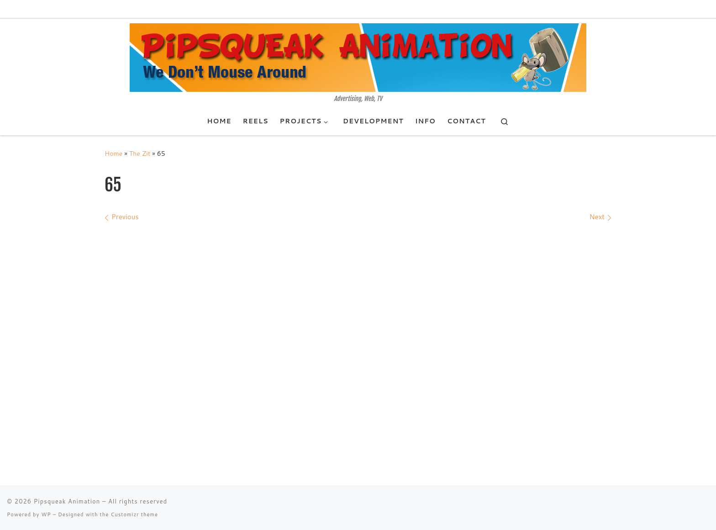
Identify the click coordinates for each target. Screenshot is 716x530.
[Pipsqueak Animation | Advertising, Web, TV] (358, 57)
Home (113, 153)
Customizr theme (134, 514)
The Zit (140, 153)
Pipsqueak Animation (67, 501)
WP (46, 514)
